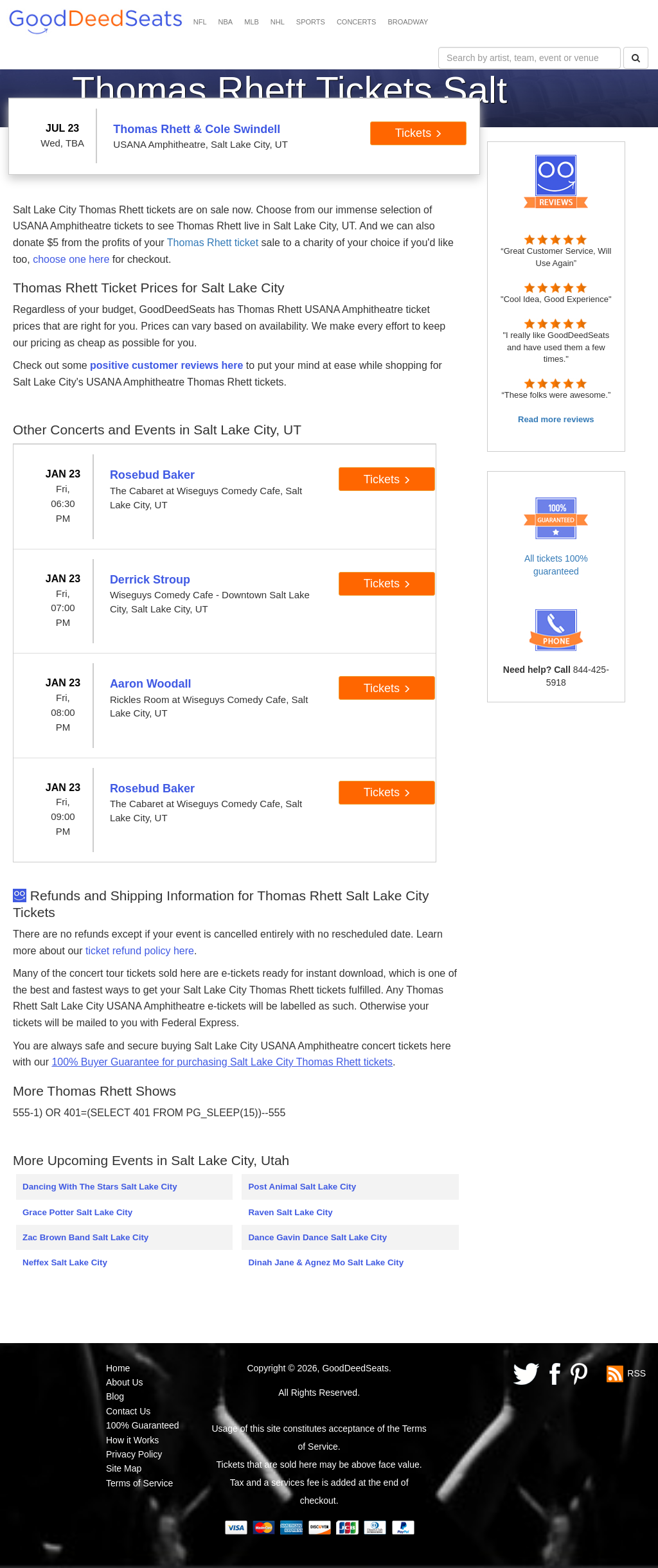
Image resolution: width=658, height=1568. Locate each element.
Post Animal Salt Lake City (302, 1186)
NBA (225, 22)
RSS (636, 1373)
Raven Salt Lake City (290, 1212)
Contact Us (128, 1411)
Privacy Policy (134, 1454)
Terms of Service (139, 1483)
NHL (278, 22)
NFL (200, 22)
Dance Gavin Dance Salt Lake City (317, 1237)
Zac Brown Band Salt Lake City (85, 1237)
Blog (115, 1396)
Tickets (418, 133)
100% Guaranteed (142, 1425)
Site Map (123, 1468)
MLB (251, 22)
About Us (124, 1382)
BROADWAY (407, 22)
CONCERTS (357, 22)
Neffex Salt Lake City (64, 1262)
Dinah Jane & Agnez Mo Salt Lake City (326, 1262)
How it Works (132, 1440)
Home (118, 1368)
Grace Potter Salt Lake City (77, 1212)
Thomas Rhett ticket (212, 242)
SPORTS (310, 22)
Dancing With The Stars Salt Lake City (99, 1186)
